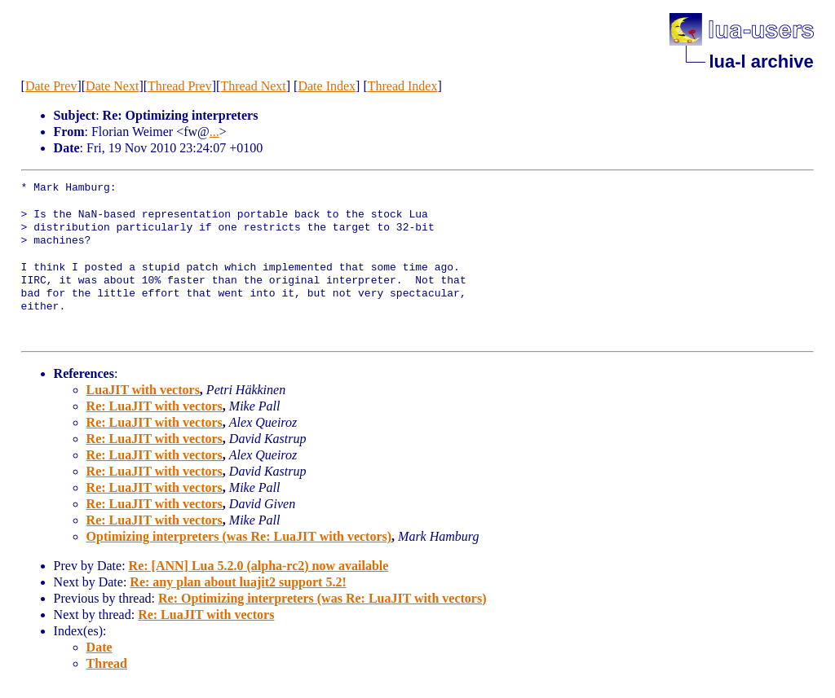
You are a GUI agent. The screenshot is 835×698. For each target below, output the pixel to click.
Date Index (327, 86)
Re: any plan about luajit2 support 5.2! (238, 582)
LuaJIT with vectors (143, 390)
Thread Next (252, 86)
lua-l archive (761, 61)
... (214, 131)
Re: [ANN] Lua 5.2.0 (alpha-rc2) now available (259, 566)
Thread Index (403, 86)
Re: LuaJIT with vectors (154, 406)
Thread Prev (180, 86)
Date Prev (51, 86)
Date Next (112, 86)
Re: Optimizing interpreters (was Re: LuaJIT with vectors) (322, 598)
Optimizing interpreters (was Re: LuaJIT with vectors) (238, 536)
